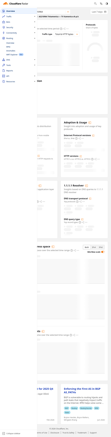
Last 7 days (100, 12)
